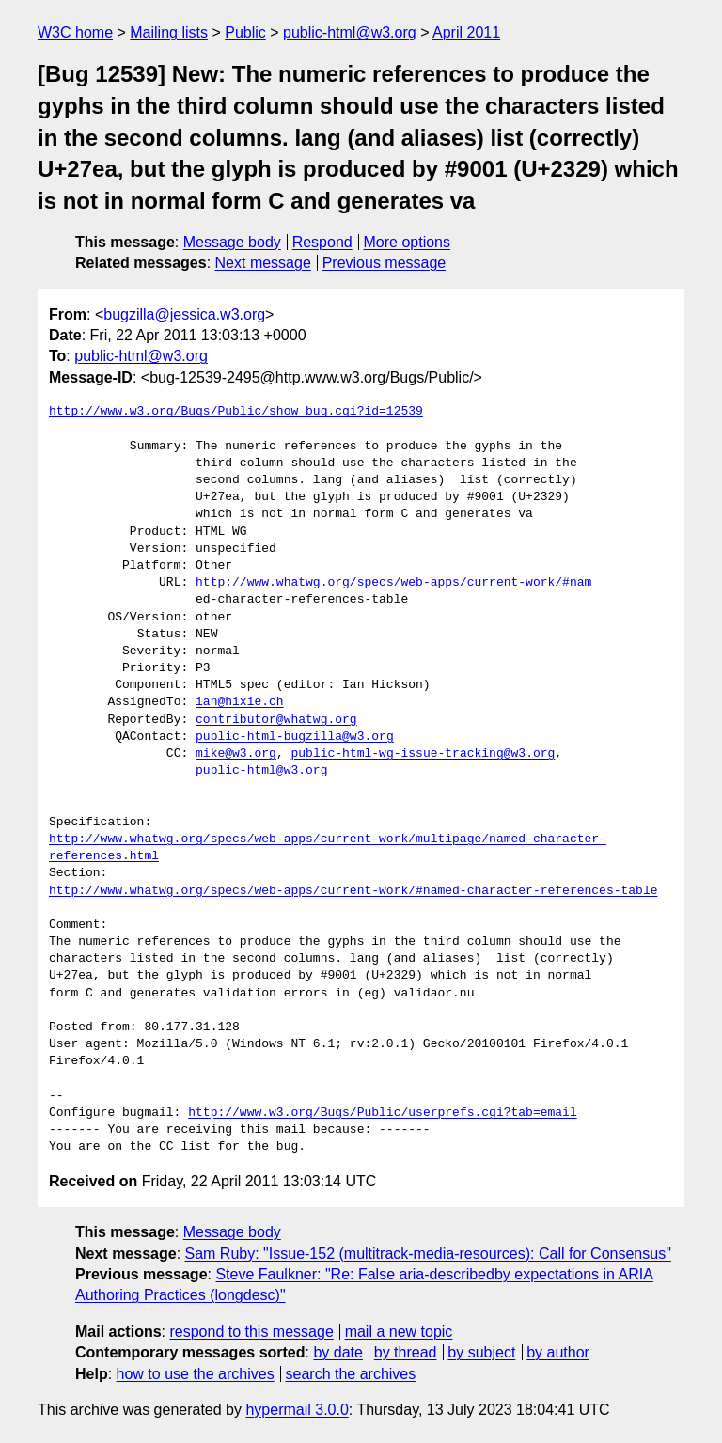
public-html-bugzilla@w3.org (295, 737)
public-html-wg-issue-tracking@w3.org (422, 753)
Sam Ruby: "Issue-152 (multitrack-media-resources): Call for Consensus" (428, 1254)
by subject (481, 1352)
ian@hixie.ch (240, 702)
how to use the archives (196, 1374)
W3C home (75, 32)
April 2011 (466, 32)
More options (407, 242)
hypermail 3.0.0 (296, 1410)
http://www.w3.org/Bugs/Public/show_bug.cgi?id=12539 (236, 411)
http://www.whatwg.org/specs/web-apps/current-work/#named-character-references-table (353, 891)
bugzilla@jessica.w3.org (184, 314)
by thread (405, 1352)
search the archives (351, 1374)
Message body (232, 242)
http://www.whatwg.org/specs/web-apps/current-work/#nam (393, 582)
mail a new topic (399, 1332)
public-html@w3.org (349, 32)
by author (557, 1352)
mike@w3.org (236, 753)
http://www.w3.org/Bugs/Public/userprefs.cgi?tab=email (382, 1113)
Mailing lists (169, 32)
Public (245, 32)
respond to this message (251, 1332)
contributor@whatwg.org (276, 720)
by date (337, 1352)
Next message (263, 263)
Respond (322, 242)
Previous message (384, 263)
